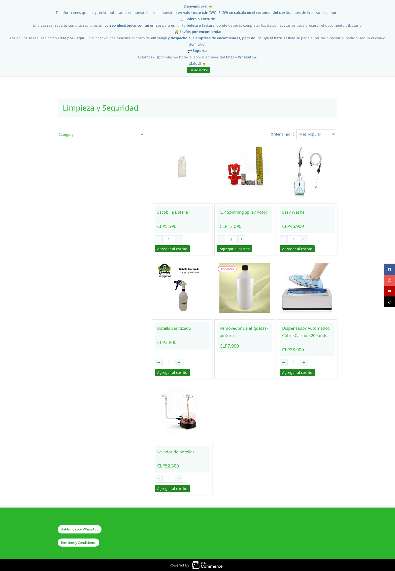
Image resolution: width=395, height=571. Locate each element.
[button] (80, 529)
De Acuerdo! (198, 70)
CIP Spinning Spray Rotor (231, 212)
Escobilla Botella (154, 212)
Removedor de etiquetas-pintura (231, 332)
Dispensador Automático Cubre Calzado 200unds (299, 332)
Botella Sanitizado (156, 328)
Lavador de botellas (157, 452)
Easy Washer (288, 212)
